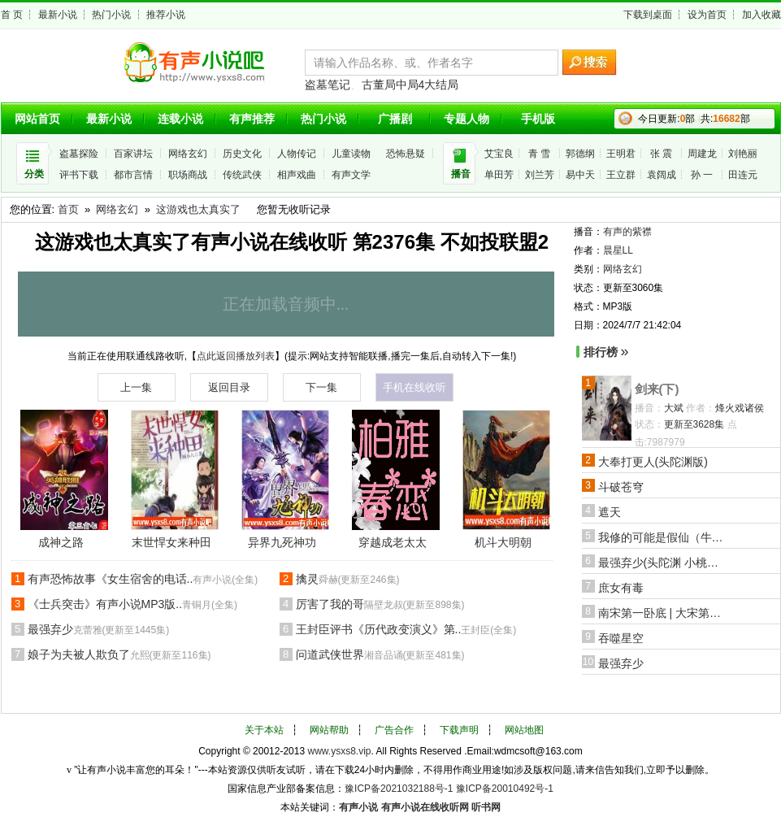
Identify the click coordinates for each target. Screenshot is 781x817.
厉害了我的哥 (380, 604)
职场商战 (187, 174)
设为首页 (707, 14)
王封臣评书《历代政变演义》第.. (406, 629)
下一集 (321, 387)
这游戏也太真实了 (198, 209)
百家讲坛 (133, 153)
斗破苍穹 (621, 486)
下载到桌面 (647, 14)
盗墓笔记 (327, 84)
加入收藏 (761, 14)
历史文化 (242, 153)
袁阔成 (661, 174)
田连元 (742, 174)
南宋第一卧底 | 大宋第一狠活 (663, 612)
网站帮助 (329, 730)
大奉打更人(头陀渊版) (653, 461)
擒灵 (348, 578)
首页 (68, 209)
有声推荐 (252, 118)
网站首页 (37, 118)
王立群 (621, 174)
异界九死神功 (282, 542)
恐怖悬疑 (405, 153)
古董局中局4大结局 (410, 84)
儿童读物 (351, 153)
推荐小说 (165, 14)
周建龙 (702, 153)
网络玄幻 (187, 153)
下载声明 (459, 730)
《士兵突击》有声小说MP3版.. (133, 604)
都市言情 (133, 174)
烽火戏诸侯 (739, 408)
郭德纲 (580, 153)
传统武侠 (242, 174)
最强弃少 (99, 629)
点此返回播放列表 (236, 356)
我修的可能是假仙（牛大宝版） (663, 537)
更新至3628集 (694, 424)
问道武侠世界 (380, 654)
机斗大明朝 (503, 542)
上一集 (136, 387)
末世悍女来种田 (171, 542)
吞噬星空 (621, 638)
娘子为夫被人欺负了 (119, 654)
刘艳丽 (742, 153)
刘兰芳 (539, 174)
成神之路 (61, 542)
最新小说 (57, 14)
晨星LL (618, 250)
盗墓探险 (78, 153)
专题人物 (466, 118)
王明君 (621, 153)
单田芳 (499, 174)
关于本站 (264, 730)
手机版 (538, 118)
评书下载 (78, 174)
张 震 (661, 153)
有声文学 (351, 174)
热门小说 (111, 14)
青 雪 (539, 153)
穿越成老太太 (392, 542)
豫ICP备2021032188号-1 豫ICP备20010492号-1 (449, 788)
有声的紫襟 (627, 231)
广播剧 (395, 118)
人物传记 (296, 153)
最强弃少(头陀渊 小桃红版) (663, 562)
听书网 (486, 807)
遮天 (609, 512)
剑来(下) (657, 389)
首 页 (12, 14)
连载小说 (180, 118)
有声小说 (358, 807)
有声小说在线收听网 (425, 807)
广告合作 (394, 730)
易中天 (580, 174)
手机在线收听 (414, 387)
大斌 (673, 408)
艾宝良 (499, 153)
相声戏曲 (296, 174)
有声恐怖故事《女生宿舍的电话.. (143, 578)
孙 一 (702, 174)
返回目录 (229, 387)
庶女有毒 (621, 587)
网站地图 (524, 730)
